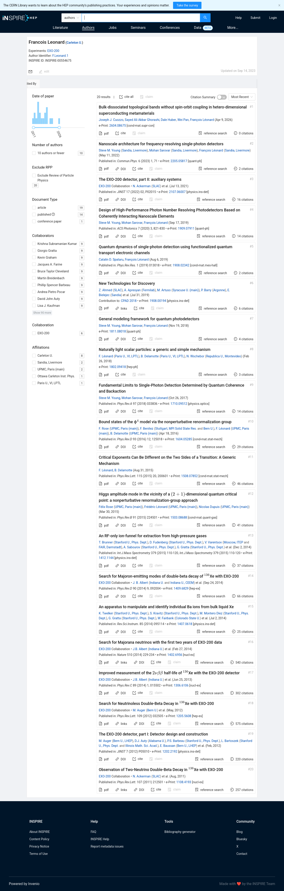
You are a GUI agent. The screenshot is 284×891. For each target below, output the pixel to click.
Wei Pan (183, 120)
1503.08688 (178, 517)
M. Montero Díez (211, 613)
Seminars (138, 28)
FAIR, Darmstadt (110, 547)
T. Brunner (106, 542)
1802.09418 (117, 367)
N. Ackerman (141, 186)
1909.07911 (186, 228)
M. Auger (139, 710)
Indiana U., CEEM (182, 582)
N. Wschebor (195, 356)
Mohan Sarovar (159, 150)
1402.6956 (174, 655)
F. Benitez (146, 428)
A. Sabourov (132, 547)
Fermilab (149, 290)
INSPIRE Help (100, 839)
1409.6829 (181, 588)
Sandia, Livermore (134, 150)
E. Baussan (167, 745)
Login (273, 18)
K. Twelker (106, 613)
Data (197, 28)
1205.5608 (183, 716)
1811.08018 (117, 331)
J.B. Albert (140, 649)
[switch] (222, 97)
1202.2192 (169, 751)
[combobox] (141, 17)
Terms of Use (38, 854)
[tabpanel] (142, 443)
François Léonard (202, 120)
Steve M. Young (109, 150)
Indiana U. (157, 582)
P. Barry (206, 290)
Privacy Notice (39, 846)
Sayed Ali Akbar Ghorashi (142, 120)
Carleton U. (74, 42)
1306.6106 (181, 685)
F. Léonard (106, 356)
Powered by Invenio (24, 884)
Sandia (116, 295)
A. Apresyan (132, 290)
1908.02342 (181, 265)
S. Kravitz (156, 613)
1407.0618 (184, 624)
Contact (241, 854)
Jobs (112, 28)
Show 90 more (42, 312)
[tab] (40, 83)
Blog (239, 832)
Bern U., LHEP (122, 741)
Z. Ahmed (105, 290)
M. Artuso (164, 290)
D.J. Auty (141, 741)
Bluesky (241, 839)
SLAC (156, 186)
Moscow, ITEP (233, 542)
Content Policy (39, 839)
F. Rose (104, 428)
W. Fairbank (166, 618)
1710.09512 (179, 403)
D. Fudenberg (159, 542)
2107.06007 (177, 192)
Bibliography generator (179, 832)
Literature (60, 28)
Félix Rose (106, 507)
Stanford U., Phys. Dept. (131, 542)
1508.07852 (189, 476)
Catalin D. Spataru (111, 259)
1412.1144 (106, 558)
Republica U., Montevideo (223, 356)
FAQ (93, 832)
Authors (88, 28)
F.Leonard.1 (60, 55)
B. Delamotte (150, 356)
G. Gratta (183, 547)
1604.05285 (184, 439)
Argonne (219, 290)
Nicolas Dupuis (209, 507)
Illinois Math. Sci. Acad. (141, 745)
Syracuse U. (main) (186, 290)
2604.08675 (117, 125)
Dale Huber (168, 120)
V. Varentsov (213, 542)
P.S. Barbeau (176, 741)
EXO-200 (53, 51)
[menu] (247, 18)
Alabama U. (157, 741)
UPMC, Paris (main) (124, 428)
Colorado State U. (188, 618)
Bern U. (208, 428)
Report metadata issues (107, 846)
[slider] (33, 127)
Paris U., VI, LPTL (126, 356)
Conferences (170, 28)
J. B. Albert (140, 582)
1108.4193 (183, 782)
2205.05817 (179, 161)
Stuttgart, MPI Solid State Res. (176, 428)
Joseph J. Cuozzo (111, 120)
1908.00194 (158, 301)
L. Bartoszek (229, 741)
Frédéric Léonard (156, 507)
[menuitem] (238, 18)
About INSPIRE (39, 832)
